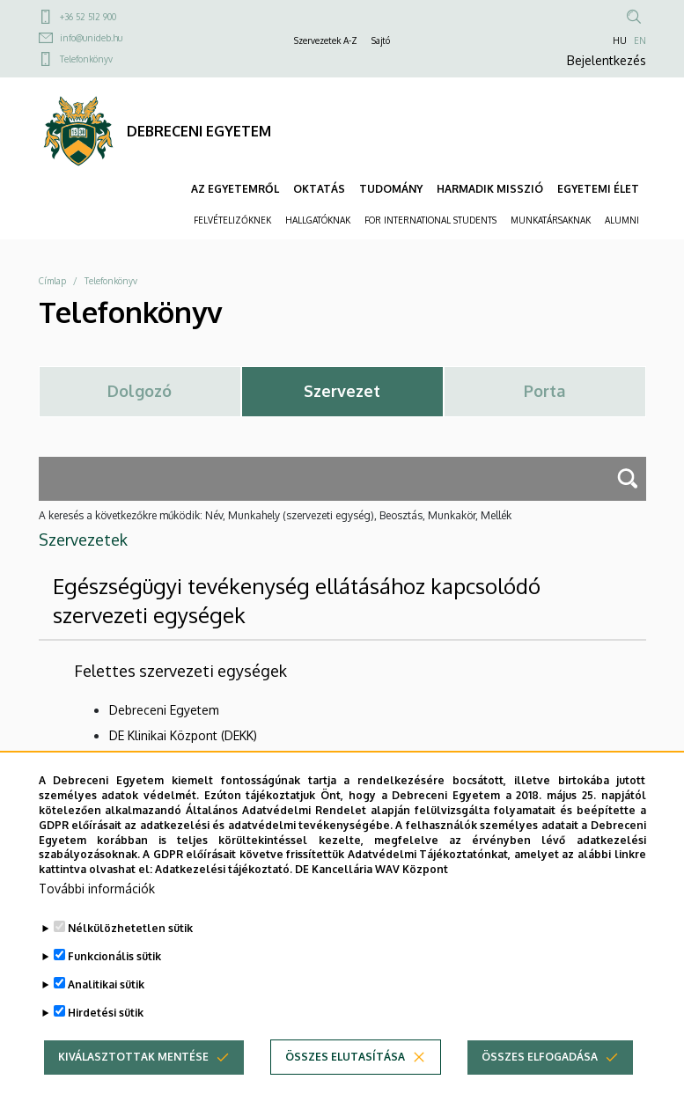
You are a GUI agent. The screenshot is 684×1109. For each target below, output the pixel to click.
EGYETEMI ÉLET (598, 188)
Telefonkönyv (86, 59)
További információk (97, 909)
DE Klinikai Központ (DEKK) (183, 735)
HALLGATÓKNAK (317, 220)
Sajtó (380, 40)
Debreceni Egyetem (164, 709)
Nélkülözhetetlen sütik (130, 949)
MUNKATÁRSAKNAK (551, 220)
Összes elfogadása (540, 1077)
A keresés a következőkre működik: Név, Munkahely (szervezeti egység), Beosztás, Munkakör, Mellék (275, 515)
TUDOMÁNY (391, 188)
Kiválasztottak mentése (133, 1077)
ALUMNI (622, 220)
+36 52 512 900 (88, 16)
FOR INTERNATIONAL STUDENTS (430, 220)
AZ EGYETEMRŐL (235, 188)
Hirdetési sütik (105, 1033)
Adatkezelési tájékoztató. (223, 890)
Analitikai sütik (106, 1005)
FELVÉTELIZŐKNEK (232, 220)
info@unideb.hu (91, 38)
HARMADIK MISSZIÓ (490, 188)
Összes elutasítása (345, 1077)
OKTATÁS (319, 188)
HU (620, 40)
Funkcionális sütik (114, 977)
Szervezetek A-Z (325, 40)
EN (640, 40)
